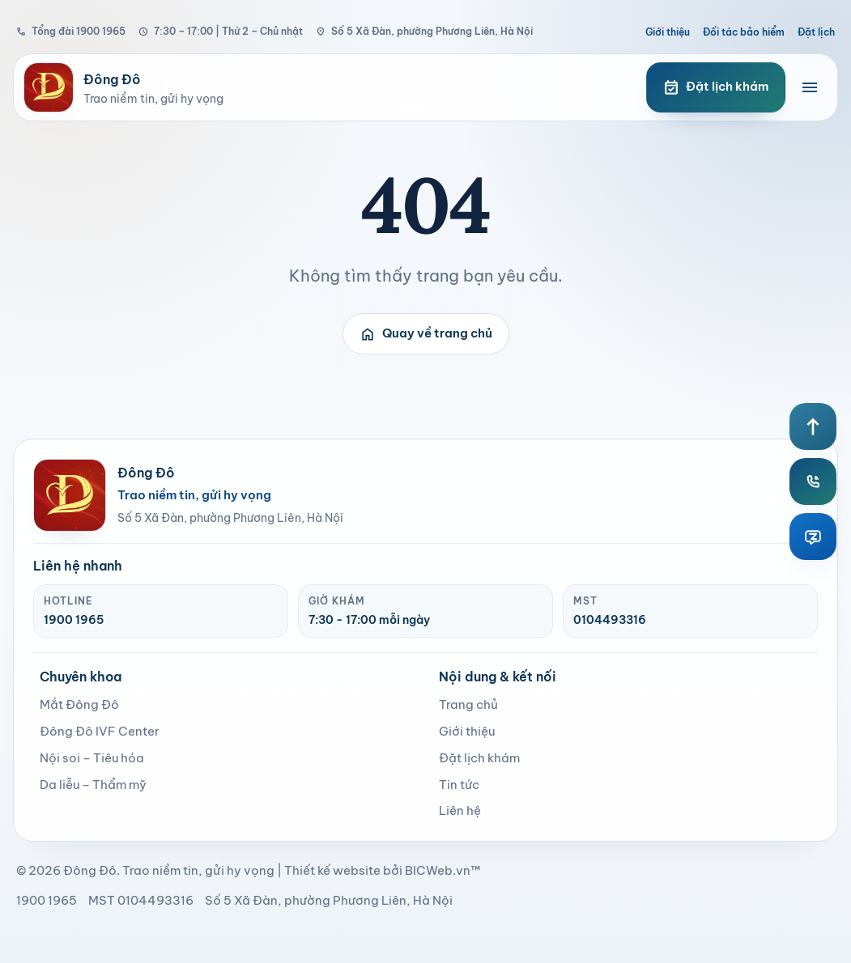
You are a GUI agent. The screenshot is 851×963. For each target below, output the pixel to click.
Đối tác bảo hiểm (744, 32)
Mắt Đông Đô (79, 704)
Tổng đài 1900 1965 (71, 31)
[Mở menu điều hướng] (810, 87)
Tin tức (459, 784)
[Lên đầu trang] (812, 426)
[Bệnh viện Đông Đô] (318, 87)
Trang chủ (468, 704)
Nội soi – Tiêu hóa (92, 758)
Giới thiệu (667, 32)
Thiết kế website (332, 870)
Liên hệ (460, 810)
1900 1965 (74, 620)
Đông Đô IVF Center (100, 731)
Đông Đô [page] (90, 870)
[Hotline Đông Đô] (812, 481)
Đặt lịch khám (479, 758)
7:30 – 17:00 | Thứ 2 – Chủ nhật (220, 31)
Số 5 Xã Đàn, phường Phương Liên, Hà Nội (424, 31)
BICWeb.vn (437, 870)
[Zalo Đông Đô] (812, 536)
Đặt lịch (816, 32)
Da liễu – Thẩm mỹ (93, 784)
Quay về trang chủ (426, 334)
